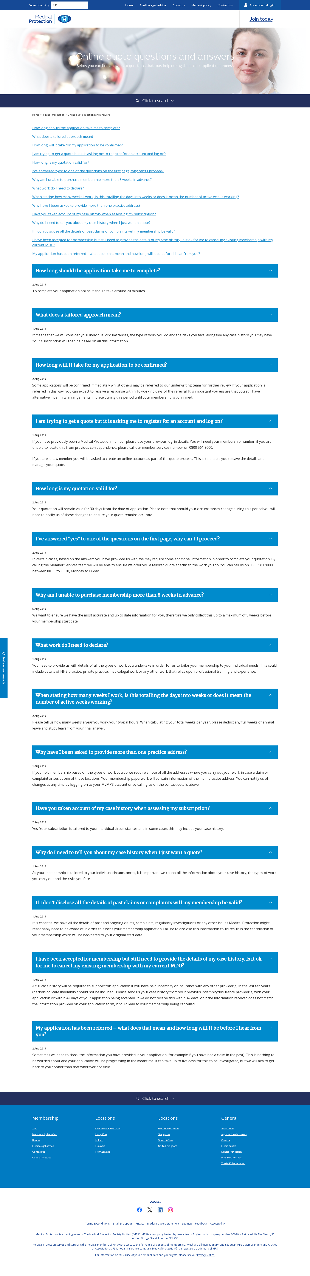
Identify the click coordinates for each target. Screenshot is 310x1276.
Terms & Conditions (97, 1223)
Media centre (228, 1145)
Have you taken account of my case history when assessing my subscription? (94, 214)
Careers (225, 1140)
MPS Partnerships (231, 1157)
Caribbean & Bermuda (107, 1128)
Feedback (201, 1223)
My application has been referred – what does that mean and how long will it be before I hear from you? (116, 253)
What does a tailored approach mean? (62, 136)
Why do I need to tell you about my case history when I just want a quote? (91, 222)
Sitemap (187, 1223)
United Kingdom (167, 1145)
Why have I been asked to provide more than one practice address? (86, 205)
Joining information (53, 114)
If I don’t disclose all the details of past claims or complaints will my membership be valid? (103, 231)
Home (36, 114)
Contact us (38, 1151)
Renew (36, 1140)
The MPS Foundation (233, 1163)
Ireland (99, 1140)
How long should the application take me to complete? (76, 128)
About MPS (227, 1128)
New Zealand (102, 1151)
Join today (261, 18)
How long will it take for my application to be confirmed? (77, 145)
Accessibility (217, 1223)
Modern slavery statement (163, 1223)
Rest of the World (168, 1128)
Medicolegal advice (43, 1145)
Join (34, 1128)
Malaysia (100, 1145)
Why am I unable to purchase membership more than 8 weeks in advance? (92, 179)
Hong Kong (101, 1134)
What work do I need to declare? (58, 188)
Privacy (140, 1223)
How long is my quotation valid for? (60, 162)
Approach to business (234, 1134)
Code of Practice (41, 1157)
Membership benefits (44, 1134)
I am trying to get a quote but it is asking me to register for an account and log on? (99, 153)
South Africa (165, 1140)
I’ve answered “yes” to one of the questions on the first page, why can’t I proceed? (98, 171)
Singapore (164, 1134)
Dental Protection (231, 1151)
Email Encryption (123, 1223)
